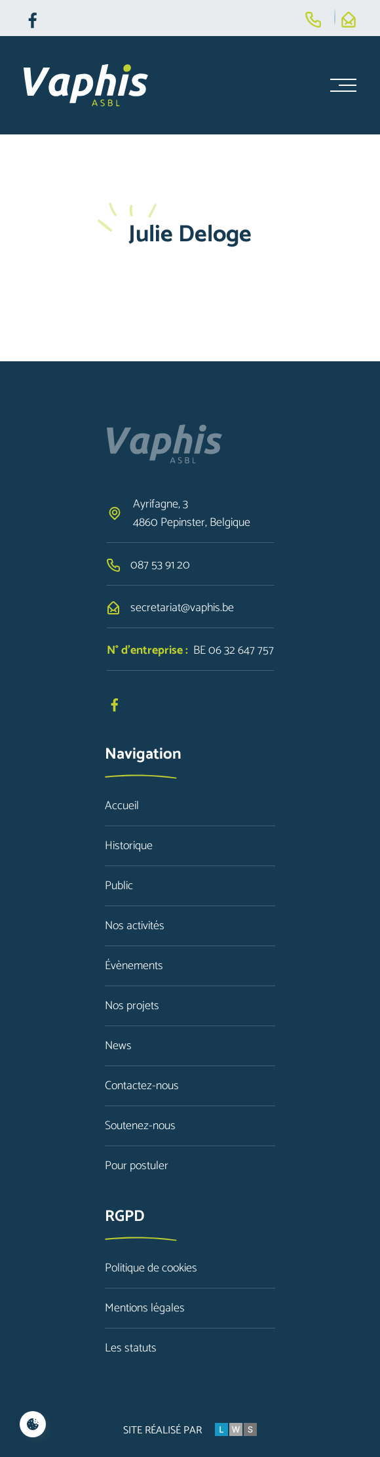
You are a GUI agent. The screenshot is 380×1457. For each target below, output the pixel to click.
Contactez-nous (142, 1086)
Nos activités (134, 926)
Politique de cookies (151, 1268)
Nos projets (132, 1006)
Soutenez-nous (140, 1126)
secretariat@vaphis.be (182, 608)
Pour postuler (136, 1166)
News (118, 1046)
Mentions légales (145, 1308)
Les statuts (131, 1348)
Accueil (122, 806)
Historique (129, 846)
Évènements (134, 966)
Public (119, 886)
